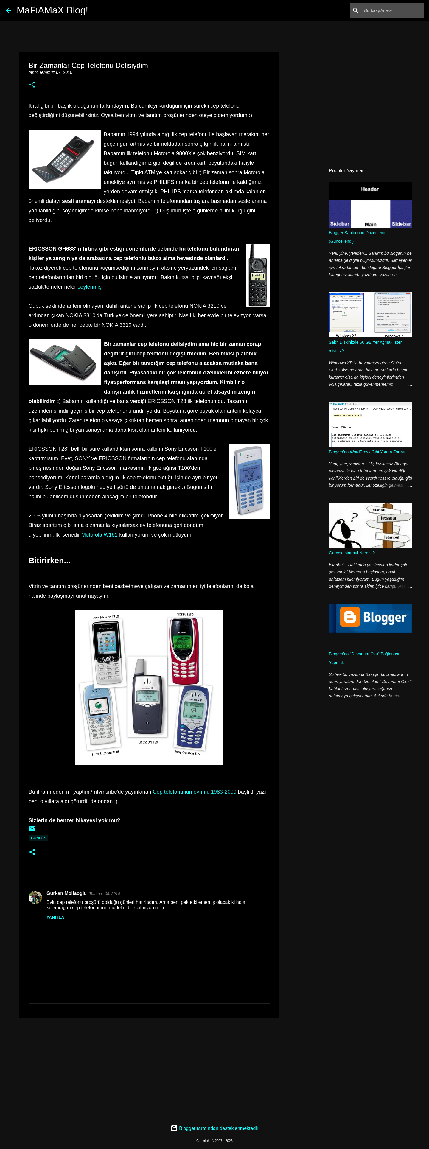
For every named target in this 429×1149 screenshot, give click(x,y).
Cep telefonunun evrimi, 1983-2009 (195, 792)
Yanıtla (55, 917)
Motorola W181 (99, 535)
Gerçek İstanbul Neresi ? (352, 553)
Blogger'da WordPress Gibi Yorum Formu (367, 452)
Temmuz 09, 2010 (104, 893)
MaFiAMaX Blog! (52, 10)
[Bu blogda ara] (393, 10)
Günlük (38, 838)
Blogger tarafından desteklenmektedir (214, 1128)
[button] (32, 85)
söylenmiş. (90, 287)
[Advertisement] (149, 1069)
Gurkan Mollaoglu (66, 893)
